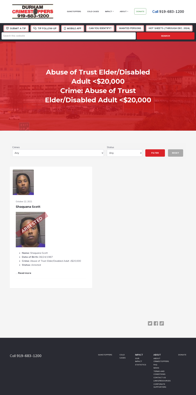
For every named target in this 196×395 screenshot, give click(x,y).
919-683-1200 (173, 12)
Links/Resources (162, 350)
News (156, 338)
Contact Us (159, 347)
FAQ (155, 335)
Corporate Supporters (159, 355)
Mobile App (74, 29)
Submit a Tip (18, 29)
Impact (139, 326)
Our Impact (138, 331)
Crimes (58, 124)
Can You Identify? (100, 29)
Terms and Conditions (159, 343)
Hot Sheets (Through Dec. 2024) (169, 29)
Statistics (140, 335)
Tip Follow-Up (47, 29)
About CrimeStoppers (161, 331)
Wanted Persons (130, 29)
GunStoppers (105, 326)
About (157, 326)
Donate (182, 326)
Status (124, 124)
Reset (175, 126)
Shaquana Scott (29, 177)
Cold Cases (122, 328)
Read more (25, 248)
